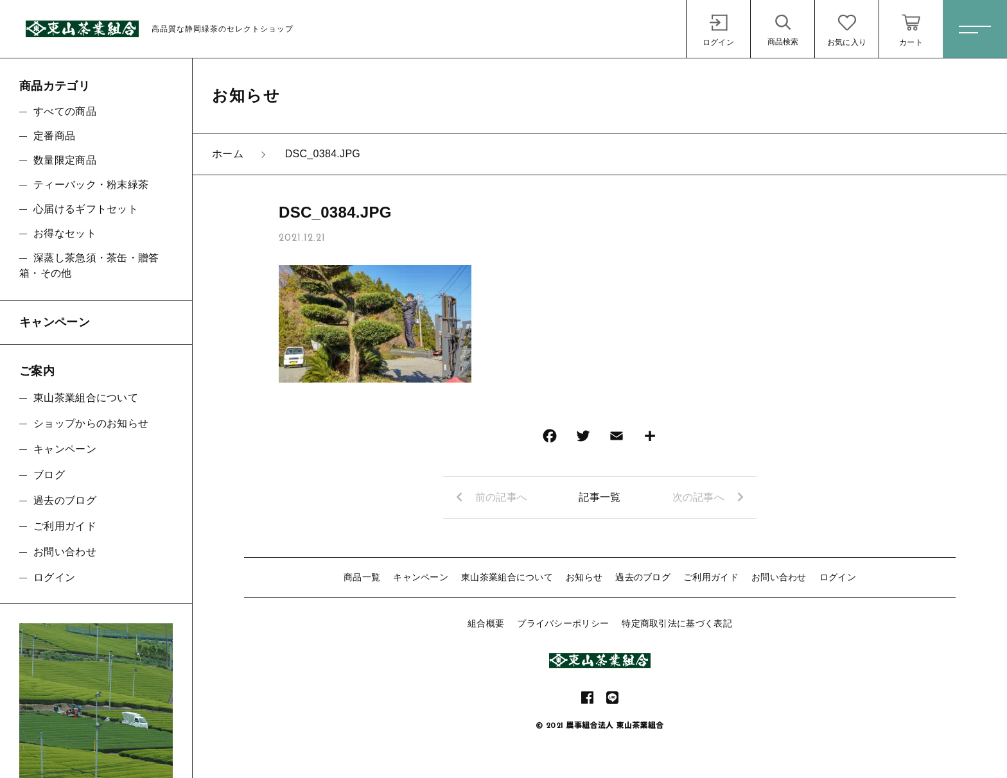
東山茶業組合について (507, 577)
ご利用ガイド (711, 577)
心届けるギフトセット (85, 208)
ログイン (837, 577)
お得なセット (64, 233)
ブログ (49, 474)
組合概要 (486, 623)
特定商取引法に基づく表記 (677, 623)
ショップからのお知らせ (90, 423)
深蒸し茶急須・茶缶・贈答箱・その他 (89, 265)
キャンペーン (420, 577)
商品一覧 (362, 577)
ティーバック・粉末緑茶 (90, 184)
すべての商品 (64, 111)
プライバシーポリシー (563, 623)
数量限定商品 (64, 160)
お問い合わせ (779, 577)
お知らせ (584, 577)
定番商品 (54, 135)
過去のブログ (642, 577)
